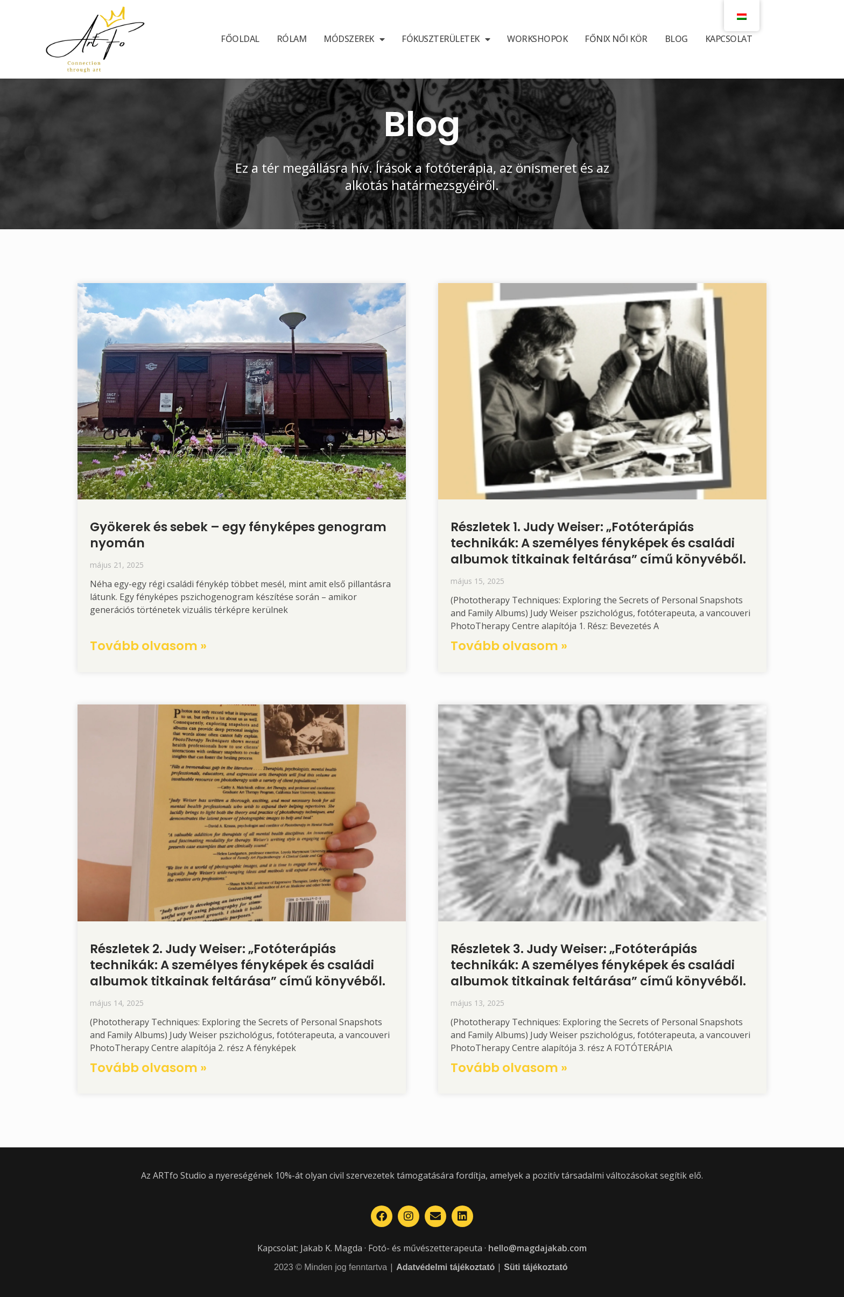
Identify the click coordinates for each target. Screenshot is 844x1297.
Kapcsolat (728, 39)
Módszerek (353, 39)
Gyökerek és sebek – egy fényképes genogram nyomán (238, 535)
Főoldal (240, 39)
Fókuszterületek (446, 39)
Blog (676, 39)
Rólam (292, 39)
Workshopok (537, 39)
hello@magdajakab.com (537, 1248)
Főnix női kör (616, 39)
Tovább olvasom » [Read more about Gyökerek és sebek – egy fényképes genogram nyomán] (148, 645)
